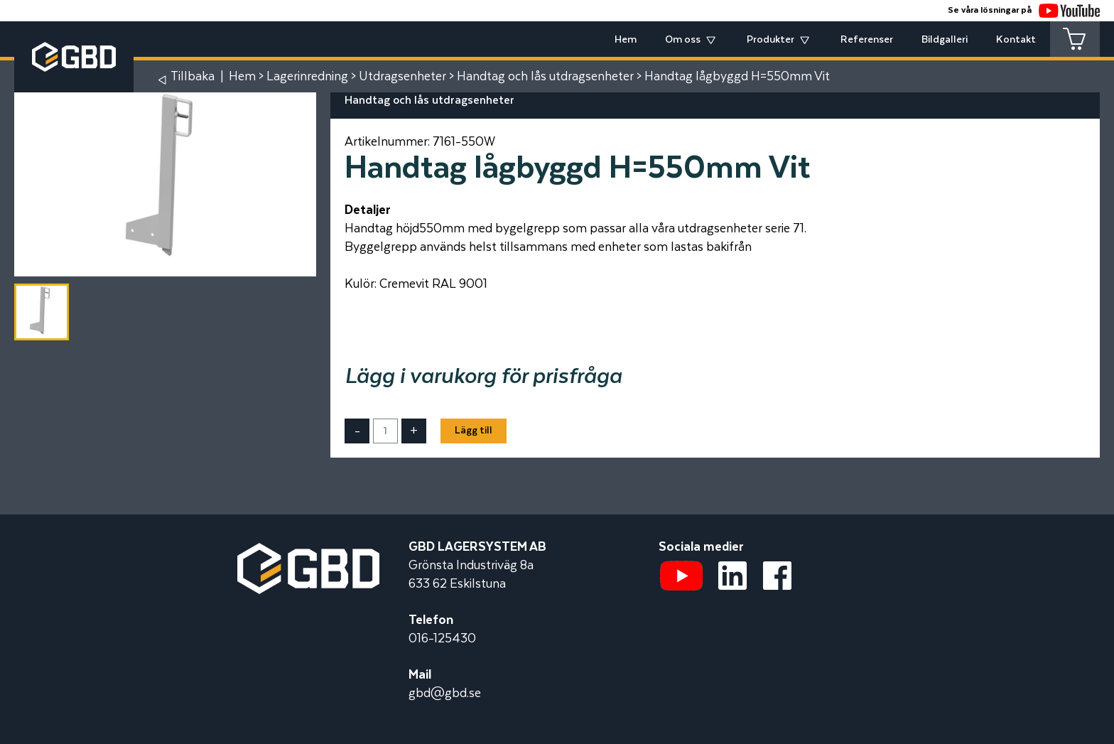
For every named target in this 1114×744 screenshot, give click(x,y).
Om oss (683, 39)
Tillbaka (193, 77)
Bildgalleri (944, 39)
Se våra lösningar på (1024, 10)
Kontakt (1016, 39)
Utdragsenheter (402, 77)
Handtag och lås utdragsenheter (545, 77)
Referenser (866, 39)
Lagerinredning (307, 77)
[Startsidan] (308, 552)
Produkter (770, 39)
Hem (626, 39)
